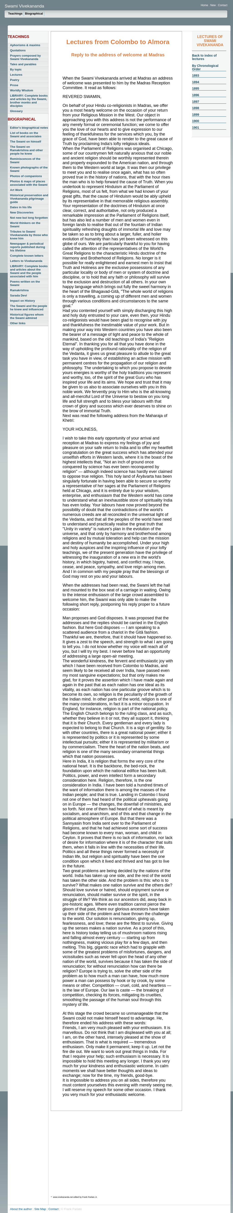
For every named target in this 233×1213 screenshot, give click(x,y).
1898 (195, 108)
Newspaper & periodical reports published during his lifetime (27, 247)
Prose (14, 85)
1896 (195, 95)
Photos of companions (26, 176)
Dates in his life (21, 207)
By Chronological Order (205, 67)
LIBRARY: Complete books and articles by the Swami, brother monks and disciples (29, 101)
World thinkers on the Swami (25, 224)
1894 (195, 82)
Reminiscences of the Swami (25, 160)
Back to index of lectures (204, 57)
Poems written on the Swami (25, 283)
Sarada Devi (18, 295)
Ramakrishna (19, 290)
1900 (195, 121)
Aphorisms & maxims (25, 45)
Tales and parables (23, 64)
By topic (16, 69)
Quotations (18, 50)
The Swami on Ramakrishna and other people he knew (26, 150)
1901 (195, 127)
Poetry (14, 80)
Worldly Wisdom (21, 90)
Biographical (34, 13)
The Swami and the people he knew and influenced (28, 307)
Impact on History (22, 300)
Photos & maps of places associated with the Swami (29, 183)
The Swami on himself (25, 141)
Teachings (15, 13)
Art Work (16, 190)
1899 (195, 114)
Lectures (16, 74)
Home (204, 5)
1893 (195, 75)
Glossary (16, 111)
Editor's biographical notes (29, 127)
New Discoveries (21, 212)
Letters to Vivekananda (26, 261)
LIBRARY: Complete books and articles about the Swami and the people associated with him (29, 271)
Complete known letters (26, 255)
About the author (21, 1209)
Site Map (40, 1209)
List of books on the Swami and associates (25, 134)
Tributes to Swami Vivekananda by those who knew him (29, 235)
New (213, 5)
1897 (195, 101)
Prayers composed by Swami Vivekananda (25, 57)
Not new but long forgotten (29, 217)
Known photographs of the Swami (29, 169)
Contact (222, 5)
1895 (195, 88)
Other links (17, 323)
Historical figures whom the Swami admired (26, 316)
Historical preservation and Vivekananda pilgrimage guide (29, 198)
